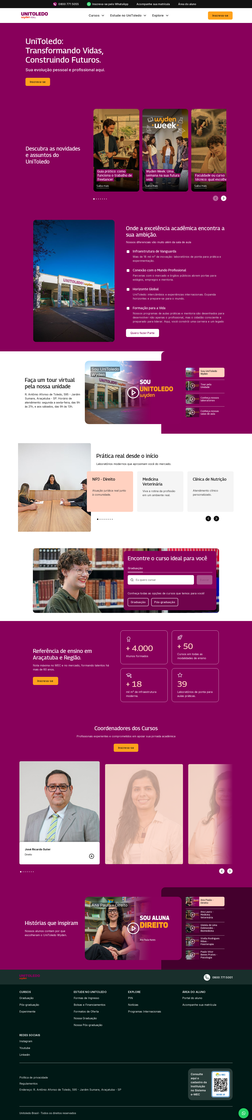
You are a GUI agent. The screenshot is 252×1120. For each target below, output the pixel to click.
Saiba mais (102, 185)
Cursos (94, 15)
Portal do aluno (192, 998)
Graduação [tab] (135, 568)
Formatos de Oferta (86, 1011)
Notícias (133, 1004)
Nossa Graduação (85, 1018)
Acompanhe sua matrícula (199, 1004)
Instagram (25, 1041)
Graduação (138, 602)
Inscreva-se (220, 15)
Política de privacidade (33, 1077)
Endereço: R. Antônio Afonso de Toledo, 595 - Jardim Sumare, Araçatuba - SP (70, 1089)
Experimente (27, 1011)
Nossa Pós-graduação (88, 1025)
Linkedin (24, 1054)
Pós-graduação (165, 602)
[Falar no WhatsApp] (244, 1113)
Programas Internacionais (144, 1011)
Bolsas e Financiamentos (89, 1004)
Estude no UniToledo (126, 15)
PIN (130, 998)
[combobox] (163, 580)
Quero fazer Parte (142, 333)
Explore (158, 15)
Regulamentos (28, 1083)
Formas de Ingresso (86, 998)
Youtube (24, 1048)
